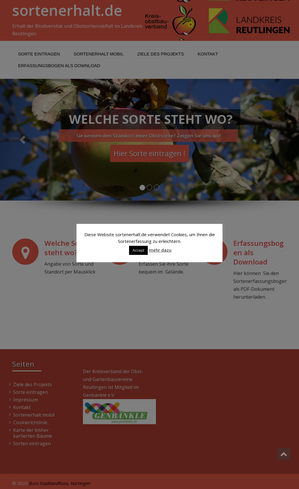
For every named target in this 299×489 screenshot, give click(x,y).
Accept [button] (138, 250)
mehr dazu (160, 250)
